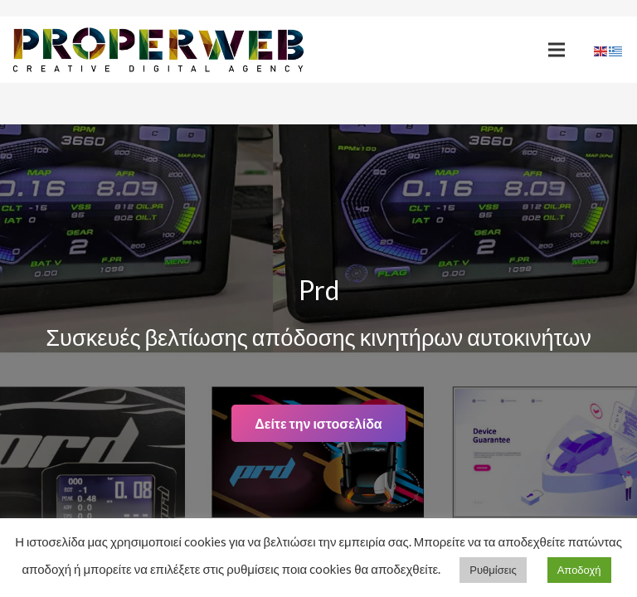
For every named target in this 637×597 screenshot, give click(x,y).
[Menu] (556, 49)
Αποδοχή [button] (579, 569)
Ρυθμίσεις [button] (492, 569)
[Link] (158, 50)
